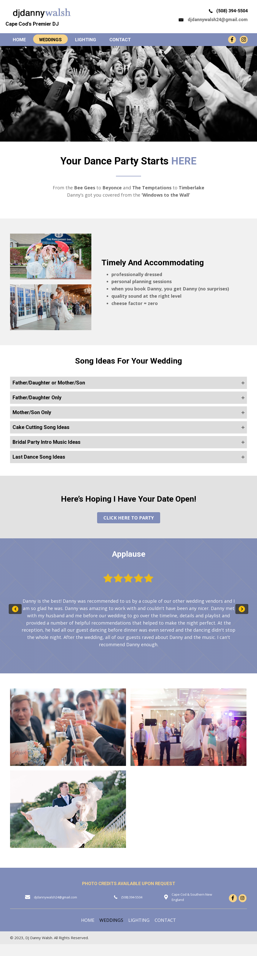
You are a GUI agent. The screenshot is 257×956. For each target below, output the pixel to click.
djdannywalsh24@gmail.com (217, 23)
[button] (128, 390)
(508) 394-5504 (231, 14)
